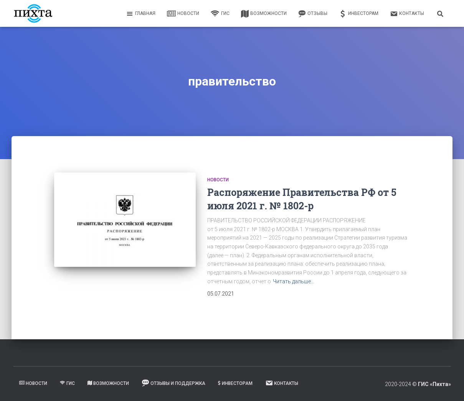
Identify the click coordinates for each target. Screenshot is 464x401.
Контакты (407, 14)
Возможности (264, 14)
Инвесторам (358, 14)
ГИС (220, 14)
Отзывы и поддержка (173, 383)
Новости (183, 14)
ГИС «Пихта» (434, 384)
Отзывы (312, 14)
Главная (140, 14)
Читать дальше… (293, 281)
